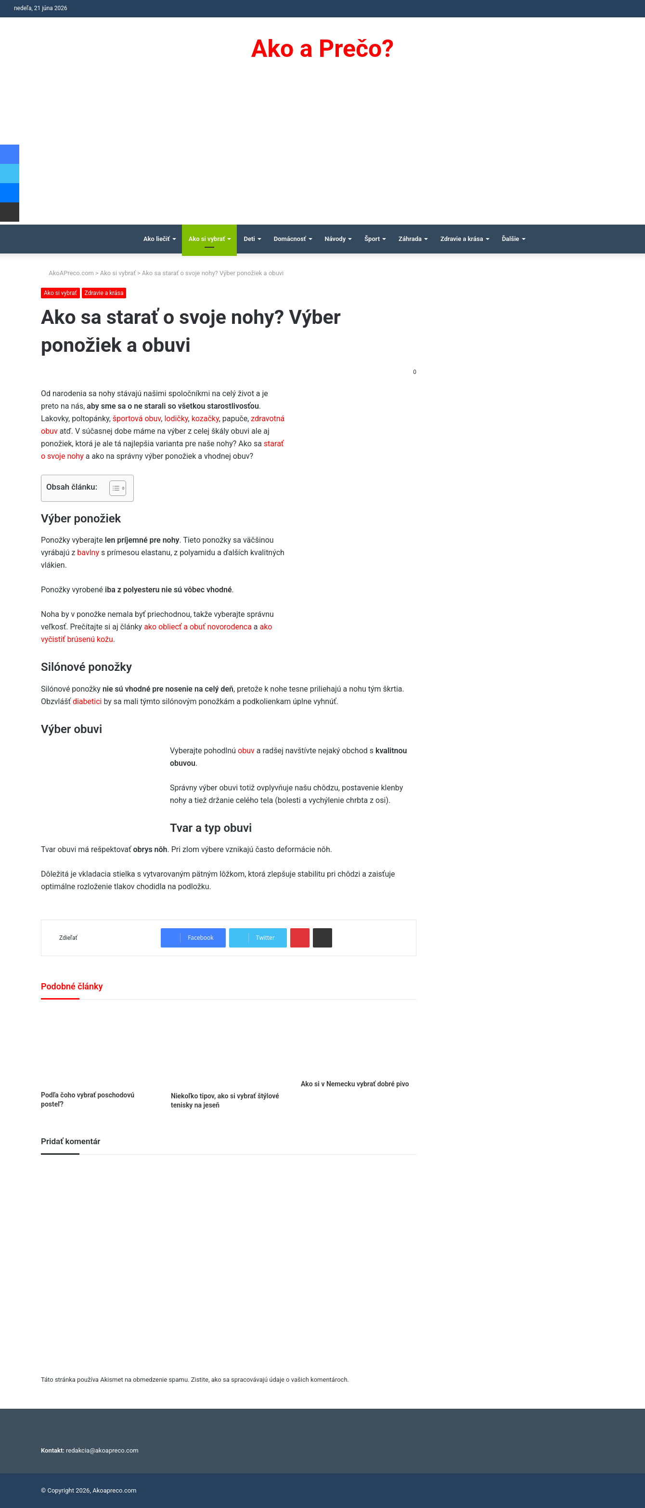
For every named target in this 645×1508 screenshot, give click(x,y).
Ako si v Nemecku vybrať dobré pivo (355, 1084)
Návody (335, 238)
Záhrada (410, 238)
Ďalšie (510, 238)
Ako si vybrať (207, 238)
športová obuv (137, 418)
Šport (372, 238)
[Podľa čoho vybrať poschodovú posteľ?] (98, 1047)
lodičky (176, 418)
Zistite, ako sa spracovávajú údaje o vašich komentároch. (270, 1379)
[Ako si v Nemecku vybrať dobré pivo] (358, 1041)
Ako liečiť (156, 238)
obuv (247, 750)
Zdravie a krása (461, 238)
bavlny (89, 552)
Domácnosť (290, 238)
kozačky (205, 418)
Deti (249, 238)
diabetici (88, 701)
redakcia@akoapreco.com (102, 1450)
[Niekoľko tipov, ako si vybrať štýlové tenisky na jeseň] (228, 1047)
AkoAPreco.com (67, 273)
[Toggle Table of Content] (113, 488)
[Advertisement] (322, 152)
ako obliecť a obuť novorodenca (198, 626)
